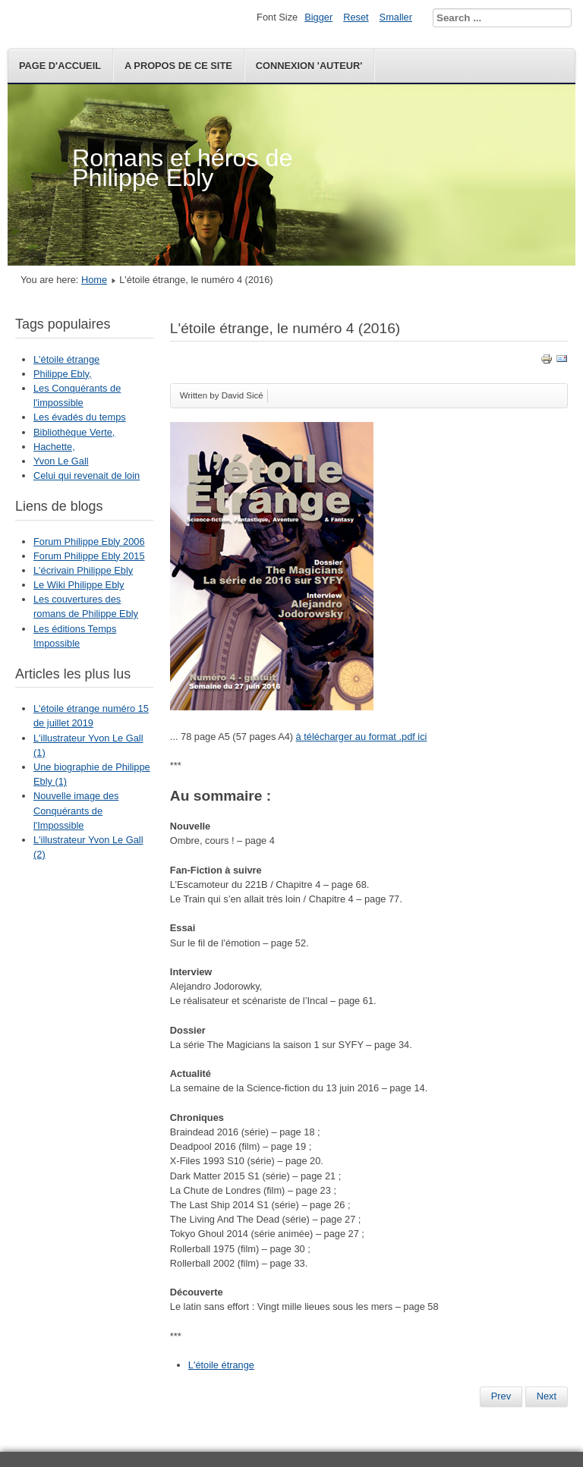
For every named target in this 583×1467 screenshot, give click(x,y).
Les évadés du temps (79, 417)
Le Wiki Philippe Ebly (78, 584)
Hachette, (54, 446)
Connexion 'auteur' (309, 65)
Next (546, 1396)
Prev (501, 1396)
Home (94, 279)
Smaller (396, 17)
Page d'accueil (60, 65)
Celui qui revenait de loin (86, 475)
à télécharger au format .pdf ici (361, 736)
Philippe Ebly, (62, 373)
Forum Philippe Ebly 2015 (89, 556)
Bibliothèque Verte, (74, 432)
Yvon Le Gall (61, 461)
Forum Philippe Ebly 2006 (89, 541)
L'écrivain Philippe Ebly (83, 570)
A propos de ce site (178, 65)
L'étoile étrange (66, 359)
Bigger (318, 17)
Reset (355, 17)
